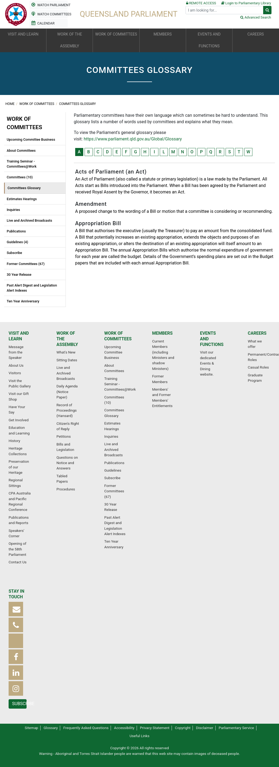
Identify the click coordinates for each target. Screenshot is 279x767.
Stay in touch (16, 594)
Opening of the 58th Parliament (17, 549)
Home (10, 104)
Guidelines (112, 470)
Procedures (65, 489)
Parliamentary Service (236, 728)
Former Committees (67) (26, 264)
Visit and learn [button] (23, 34)
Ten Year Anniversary (23, 301)
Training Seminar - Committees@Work (22, 163)
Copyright (182, 728)
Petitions (63, 436)
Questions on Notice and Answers (67, 463)
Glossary (51, 728)
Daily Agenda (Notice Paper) (67, 391)
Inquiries (13, 210)
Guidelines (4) (17, 242)
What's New (65, 352)
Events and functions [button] (209, 40)
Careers (257, 333)
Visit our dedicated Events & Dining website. (208, 363)
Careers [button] (255, 34)
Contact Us (18, 562)
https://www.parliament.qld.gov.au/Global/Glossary (133, 139)
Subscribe (14, 253)
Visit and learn (19, 336)
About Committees (21, 151)
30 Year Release (19, 275)
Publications (16, 231)
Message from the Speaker (16, 352)
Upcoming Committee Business (31, 139)
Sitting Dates (66, 360)
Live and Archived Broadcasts (29, 220)
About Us (16, 365)
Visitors (15, 373)
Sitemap (31, 728)
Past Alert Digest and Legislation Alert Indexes (32, 287)
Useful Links (140, 736)
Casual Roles (258, 367)
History (14, 441)
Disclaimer (204, 728)
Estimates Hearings (22, 199)
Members (162, 333)
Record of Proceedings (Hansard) (66, 410)
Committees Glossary (77, 104)
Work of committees (37, 104)
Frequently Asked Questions (86, 728)
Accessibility (124, 728)
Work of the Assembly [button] (69, 40)
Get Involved (18, 420)
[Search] (224, 10)
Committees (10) (20, 177)
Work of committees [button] (116, 34)
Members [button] (163, 34)
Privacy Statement (154, 728)
